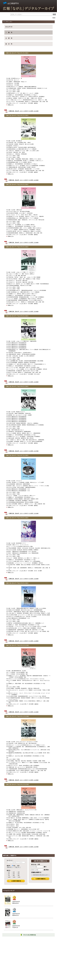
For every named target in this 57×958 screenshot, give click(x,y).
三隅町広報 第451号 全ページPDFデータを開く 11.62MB (23, 578)
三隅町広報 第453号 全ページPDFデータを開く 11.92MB (23, 712)
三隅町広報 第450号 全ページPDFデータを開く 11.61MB (23, 513)
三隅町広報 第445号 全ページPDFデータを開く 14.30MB (23, 180)
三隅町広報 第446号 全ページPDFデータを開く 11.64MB (23, 242)
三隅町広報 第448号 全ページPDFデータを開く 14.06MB (23, 382)
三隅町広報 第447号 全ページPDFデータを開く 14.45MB (23, 311)
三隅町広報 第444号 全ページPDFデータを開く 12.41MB (23, 111)
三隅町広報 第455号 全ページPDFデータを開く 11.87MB (23, 846)
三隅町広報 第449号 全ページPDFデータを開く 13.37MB (23, 451)
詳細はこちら (11, 104)
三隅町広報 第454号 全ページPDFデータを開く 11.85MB (23, 780)
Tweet (53, 17)
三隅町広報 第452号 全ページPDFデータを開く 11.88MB (23, 641)
